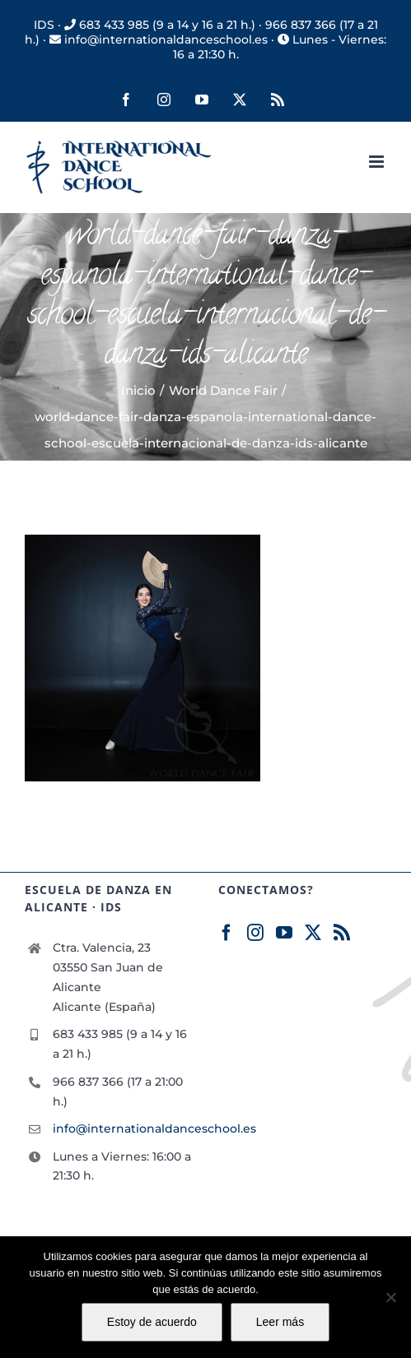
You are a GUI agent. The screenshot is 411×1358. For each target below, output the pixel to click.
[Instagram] (255, 933)
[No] (390, 1297)
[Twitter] (313, 933)
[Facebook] (226, 933)
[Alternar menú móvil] (377, 161)
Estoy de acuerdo (152, 1321)
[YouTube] (284, 933)
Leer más (280, 1321)
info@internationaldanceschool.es (123, 1128)
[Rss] (342, 933)
